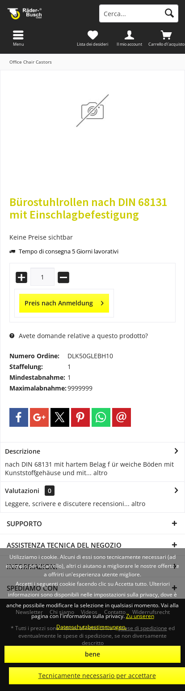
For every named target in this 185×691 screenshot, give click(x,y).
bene (92, 654)
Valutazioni (22, 490)
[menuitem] (166, 38)
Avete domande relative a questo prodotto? (78, 335)
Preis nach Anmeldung (64, 301)
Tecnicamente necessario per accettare (97, 675)
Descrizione (22, 451)
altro (99, 472)
